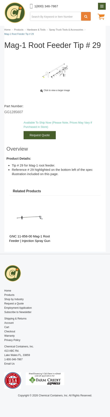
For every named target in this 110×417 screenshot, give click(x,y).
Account (9, 322)
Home (7, 290)
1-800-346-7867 (13, 359)
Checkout (9, 331)
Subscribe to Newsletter (18, 312)
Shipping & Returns (15, 318)
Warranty (9, 335)
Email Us (9, 363)
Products (9, 294)
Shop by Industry (14, 299)
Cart (6, 327)
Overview (17, 149)
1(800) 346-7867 (46, 6)
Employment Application (18, 307)
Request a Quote (14, 303)
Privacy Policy (12, 340)
